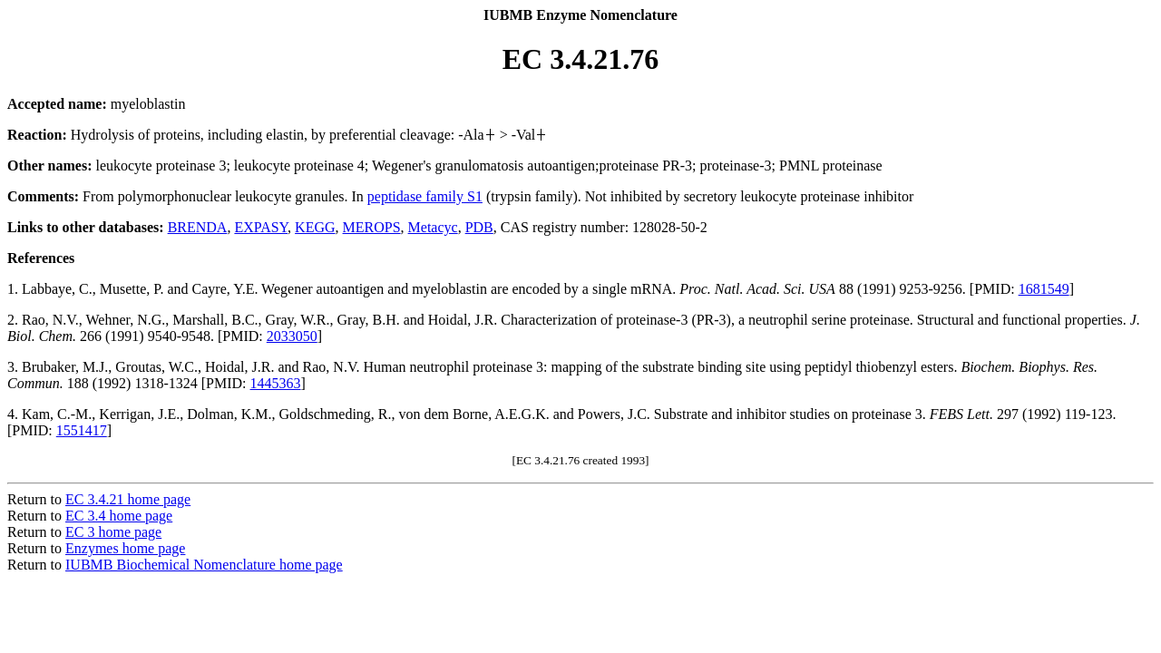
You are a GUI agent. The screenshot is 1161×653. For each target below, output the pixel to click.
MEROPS (372, 227)
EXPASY (261, 227)
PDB (479, 227)
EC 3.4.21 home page (127, 499)
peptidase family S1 (425, 196)
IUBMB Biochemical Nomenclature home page (204, 564)
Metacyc (433, 227)
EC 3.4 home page (118, 515)
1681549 (1044, 289)
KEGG (315, 227)
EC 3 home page (113, 532)
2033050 (292, 336)
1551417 (81, 430)
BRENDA (198, 227)
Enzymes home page (125, 548)
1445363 (275, 383)
